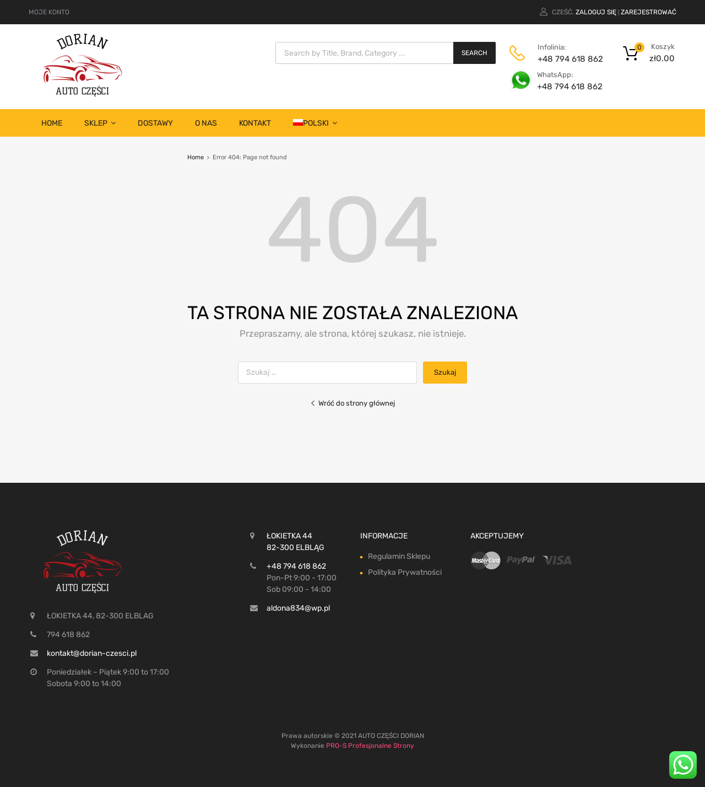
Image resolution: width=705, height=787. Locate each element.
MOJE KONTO (49, 12)
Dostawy (155, 123)
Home (51, 123)
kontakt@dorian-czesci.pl (92, 653)
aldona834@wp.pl (298, 608)
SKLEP (100, 123)
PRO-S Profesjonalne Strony (370, 746)
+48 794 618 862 (565, 59)
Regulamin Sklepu (399, 556)
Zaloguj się (596, 12)
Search (474, 53)
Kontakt (255, 123)
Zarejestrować (648, 12)
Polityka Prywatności (405, 572)
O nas (206, 123)
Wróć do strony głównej (352, 403)
